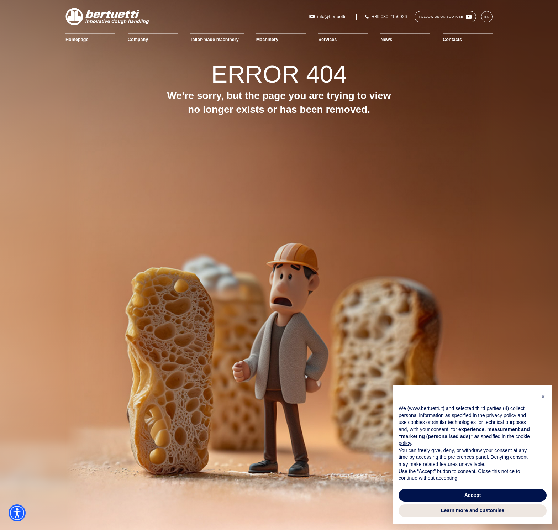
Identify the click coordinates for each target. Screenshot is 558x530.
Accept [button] (472, 495)
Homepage (76, 39)
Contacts (452, 39)
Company (138, 39)
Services (327, 39)
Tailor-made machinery (214, 39)
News (386, 39)
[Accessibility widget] (17, 512)
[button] (543, 396)
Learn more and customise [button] (472, 510)
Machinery (267, 39)
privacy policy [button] (501, 415)
